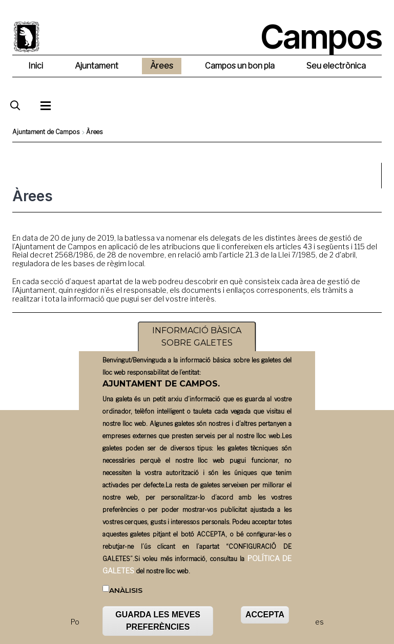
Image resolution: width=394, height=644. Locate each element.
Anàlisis (125, 595)
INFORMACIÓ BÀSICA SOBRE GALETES (196, 341)
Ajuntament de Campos (45, 132)
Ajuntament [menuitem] (96, 66)
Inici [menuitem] (35, 66)
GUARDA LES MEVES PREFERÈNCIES (157, 625)
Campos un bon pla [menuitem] (240, 66)
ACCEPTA (264, 619)
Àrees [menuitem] (161, 66)
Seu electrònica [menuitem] (336, 66)
